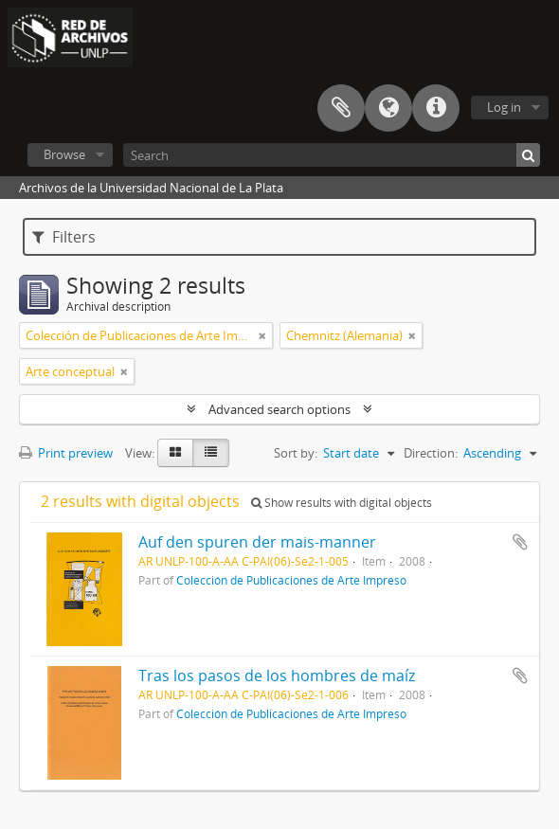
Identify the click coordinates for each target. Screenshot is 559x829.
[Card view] (175, 453)
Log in (504, 107)
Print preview (66, 452)
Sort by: (295, 452)
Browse (64, 154)
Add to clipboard (520, 541)
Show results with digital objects (341, 503)
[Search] (331, 155)
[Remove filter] (262, 335)
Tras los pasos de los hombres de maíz (276, 675)
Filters (64, 236)
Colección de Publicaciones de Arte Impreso (291, 579)
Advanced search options (279, 409)
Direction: (431, 452)
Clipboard (341, 108)
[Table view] (210, 453)
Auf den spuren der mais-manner (257, 542)
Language (388, 108)
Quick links (436, 108)
